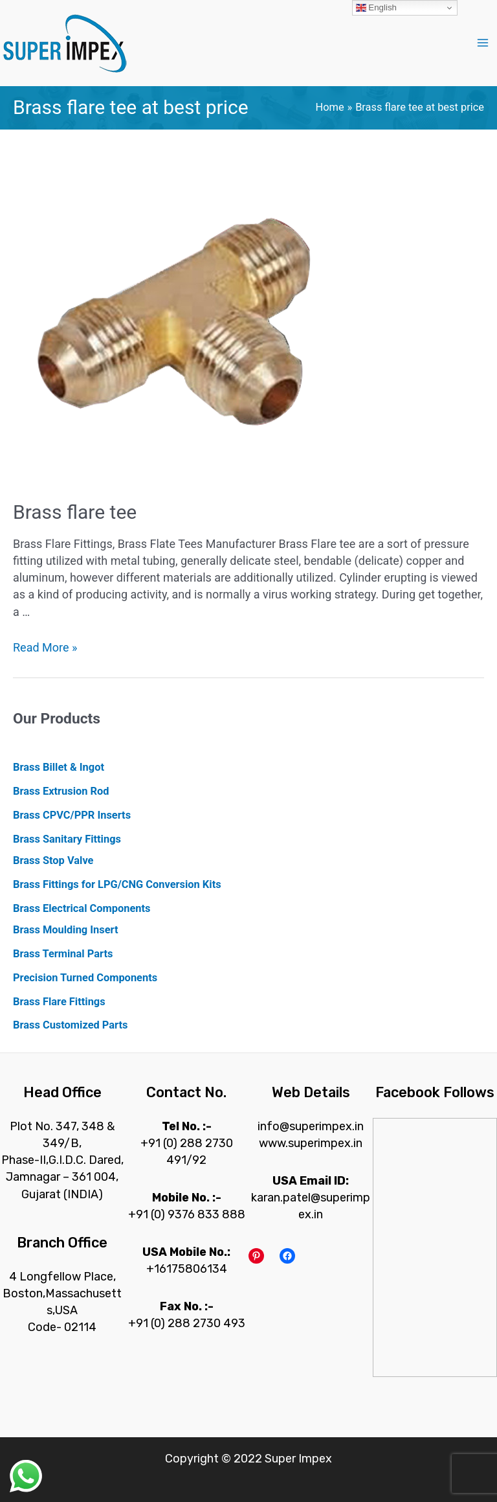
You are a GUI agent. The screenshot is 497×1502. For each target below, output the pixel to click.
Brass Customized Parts (70, 1025)
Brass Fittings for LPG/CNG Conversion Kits (117, 884)
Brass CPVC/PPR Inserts (72, 815)
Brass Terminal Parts (63, 954)
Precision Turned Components (85, 978)
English (376, 8)
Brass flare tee (75, 512)
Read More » (45, 647)
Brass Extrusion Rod (61, 791)
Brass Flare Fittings (59, 1002)
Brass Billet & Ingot (58, 767)
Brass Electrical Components (81, 908)
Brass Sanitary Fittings (67, 839)
